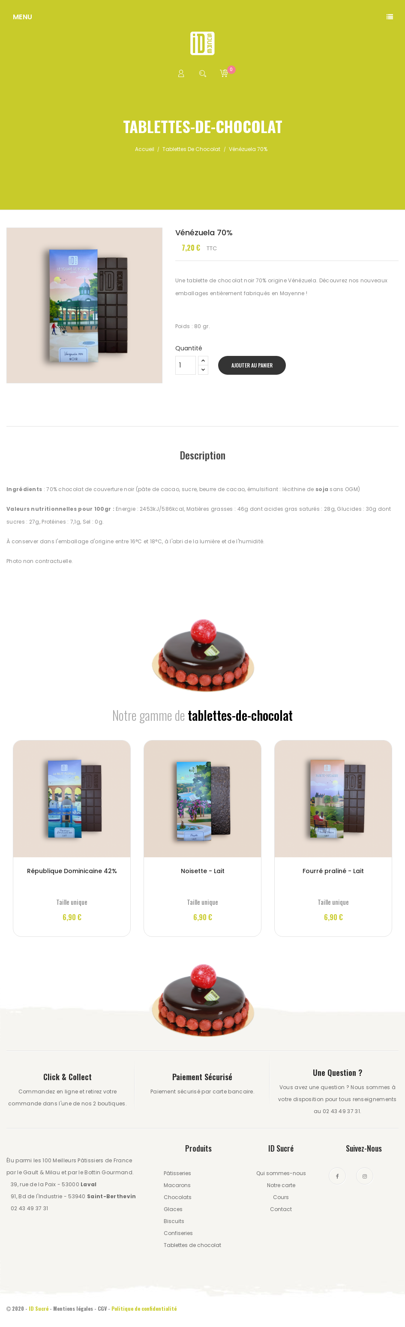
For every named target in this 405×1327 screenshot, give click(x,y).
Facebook (337, 1176)
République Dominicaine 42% (72, 871)
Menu (23, 17)
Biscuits (174, 1221)
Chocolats (178, 1197)
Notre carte (281, 1185)
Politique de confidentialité (144, 1308)
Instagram (364, 1176)
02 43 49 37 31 (29, 1208)
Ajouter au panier (252, 365)
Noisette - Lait (203, 871)
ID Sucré (38, 1308)
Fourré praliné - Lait (333, 871)
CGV (102, 1308)
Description (202, 454)
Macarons (177, 1185)
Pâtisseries (177, 1173)
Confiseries (178, 1233)
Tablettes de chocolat (192, 1245)
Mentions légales (73, 1308)
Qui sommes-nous (281, 1173)
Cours (281, 1197)
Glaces (173, 1209)
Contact (281, 1209)
